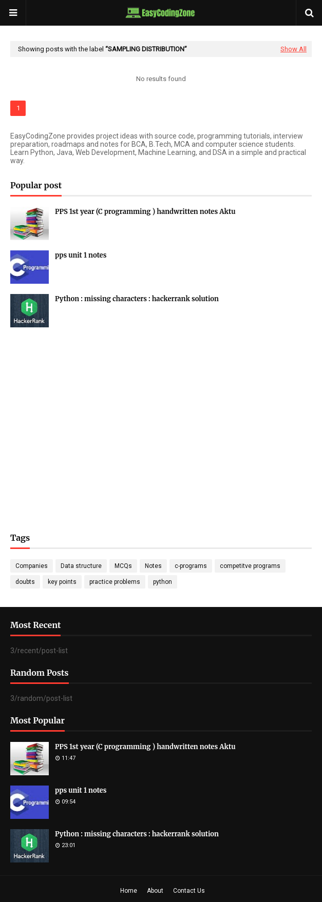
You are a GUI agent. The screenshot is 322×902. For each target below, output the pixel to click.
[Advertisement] (161, 414)
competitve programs (250, 566)
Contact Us (189, 890)
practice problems (114, 581)
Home (128, 890)
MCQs (123, 566)
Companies (31, 566)
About (155, 890)
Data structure (81, 566)
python (162, 581)
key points (62, 581)
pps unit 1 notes (80, 255)
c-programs (191, 566)
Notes (153, 566)
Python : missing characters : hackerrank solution (137, 299)
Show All (293, 49)
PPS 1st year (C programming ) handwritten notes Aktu (145, 211)
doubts (25, 581)
